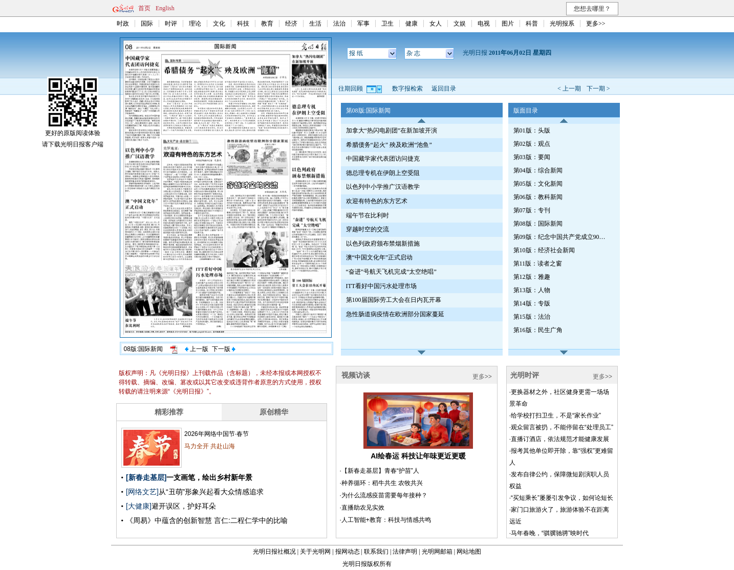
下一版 (223, 349)
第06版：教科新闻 (538, 197)
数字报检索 (407, 88)
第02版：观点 (531, 143)
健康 (411, 23)
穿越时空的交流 (367, 229)
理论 (195, 23)
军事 (363, 23)
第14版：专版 (531, 303)
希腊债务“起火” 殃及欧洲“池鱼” (389, 144)
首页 (144, 8)
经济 (291, 23)
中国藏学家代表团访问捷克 (383, 158)
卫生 (387, 23)
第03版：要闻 (531, 157)
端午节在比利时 (367, 215)
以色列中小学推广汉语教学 (383, 186)
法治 (339, 23)
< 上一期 (569, 88)
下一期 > (598, 88)
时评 (171, 23)
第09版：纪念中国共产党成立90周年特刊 (562, 236)
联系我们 (376, 551)
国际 (147, 23)
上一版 (196, 349)
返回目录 (443, 88)
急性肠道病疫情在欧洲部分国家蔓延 (395, 314)
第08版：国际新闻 (538, 223)
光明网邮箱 (437, 551)
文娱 (460, 23)
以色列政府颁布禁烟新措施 (383, 243)
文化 (219, 23)
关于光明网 (315, 551)
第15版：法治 (531, 316)
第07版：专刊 (531, 210)
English (165, 8)
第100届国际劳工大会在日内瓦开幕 (393, 299)
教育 (267, 23)
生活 (315, 23)
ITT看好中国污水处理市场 (381, 286)
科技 (243, 23)
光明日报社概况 (274, 551)
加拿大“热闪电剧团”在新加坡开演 (392, 130)
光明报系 (562, 23)
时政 (123, 23)
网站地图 (469, 551)
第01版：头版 (531, 130)
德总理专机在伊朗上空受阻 (383, 173)
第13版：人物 (531, 290)
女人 (435, 23)
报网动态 (347, 551)
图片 (508, 23)
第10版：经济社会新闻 (544, 250)
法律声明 (405, 551)
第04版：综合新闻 (538, 170)
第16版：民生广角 (538, 330)
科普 (532, 23)
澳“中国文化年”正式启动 (379, 257)
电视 (484, 23)
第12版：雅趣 (531, 276)
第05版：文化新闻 (538, 183)
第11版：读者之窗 (538, 263)
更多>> (596, 23)
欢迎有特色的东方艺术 (376, 201)
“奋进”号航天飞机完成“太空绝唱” (391, 271)
